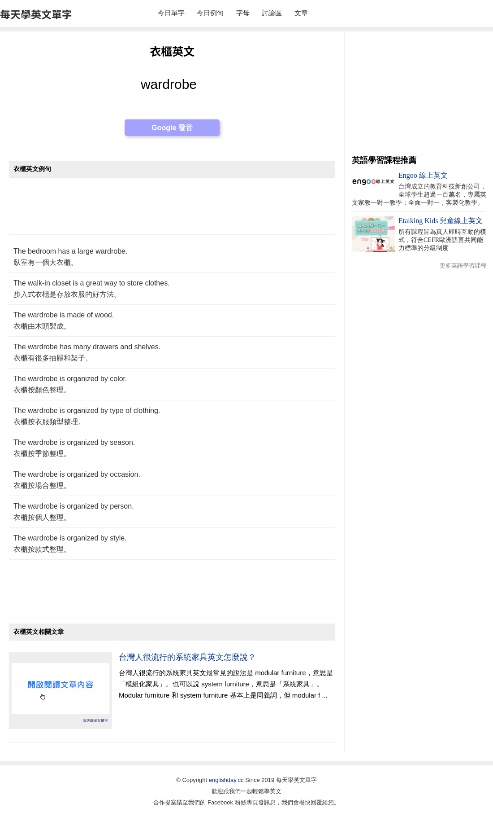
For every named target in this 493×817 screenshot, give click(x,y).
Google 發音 (172, 128)
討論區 (272, 13)
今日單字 (171, 13)
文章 (301, 13)
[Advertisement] (172, 210)
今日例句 (210, 13)
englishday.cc (226, 780)
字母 (243, 13)
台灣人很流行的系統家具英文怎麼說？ (187, 657)
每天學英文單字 (36, 14)
